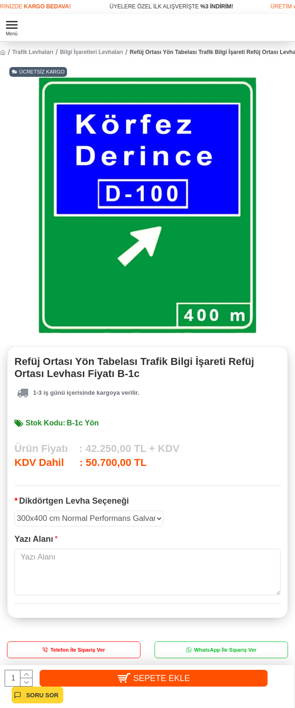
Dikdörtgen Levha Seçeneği (74, 501)
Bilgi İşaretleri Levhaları (91, 52)
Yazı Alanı (33, 539)
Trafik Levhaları (32, 52)
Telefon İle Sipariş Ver (77, 650)
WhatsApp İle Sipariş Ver (225, 650)
